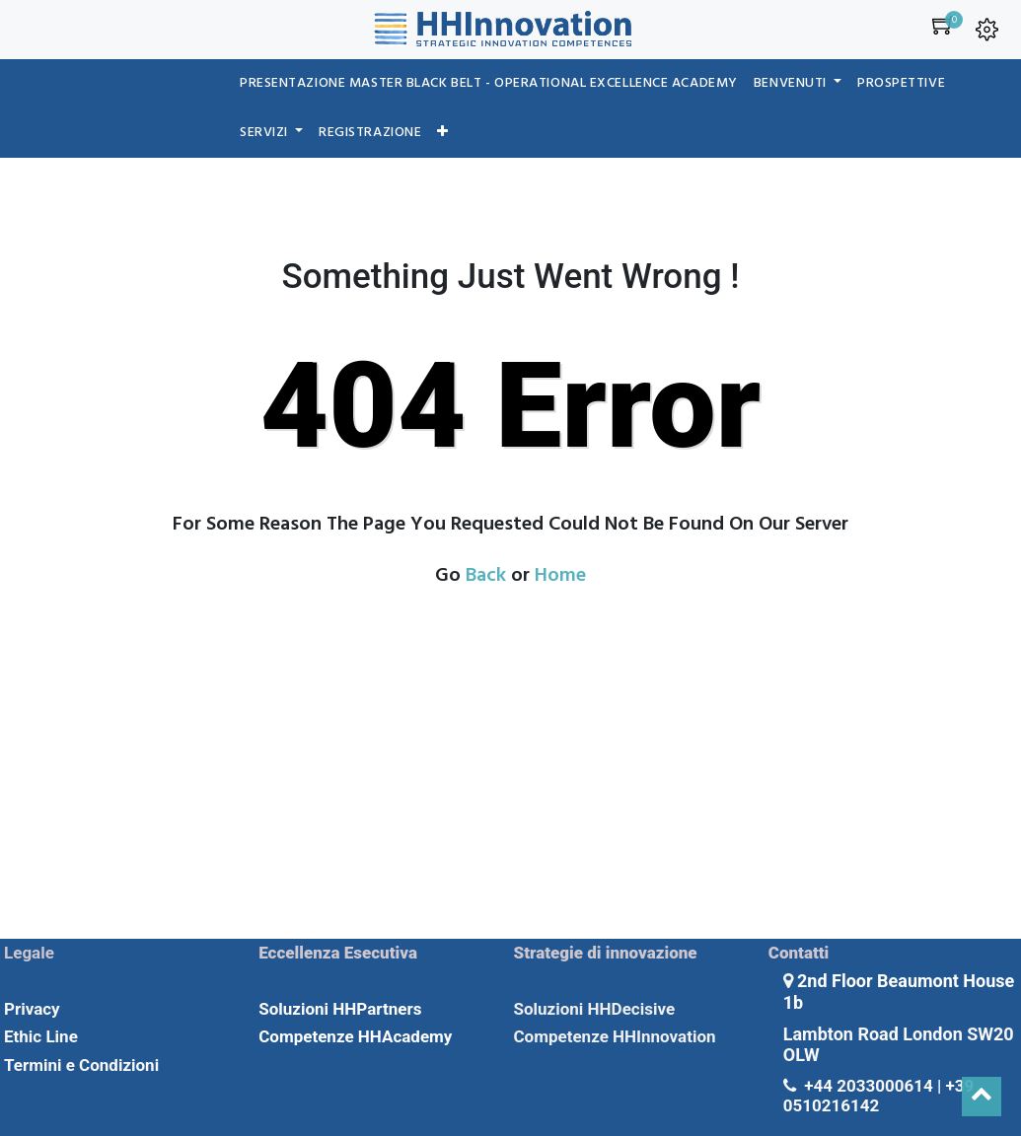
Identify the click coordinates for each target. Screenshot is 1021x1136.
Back (486, 576)
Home (560, 576)
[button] (443, 133)
